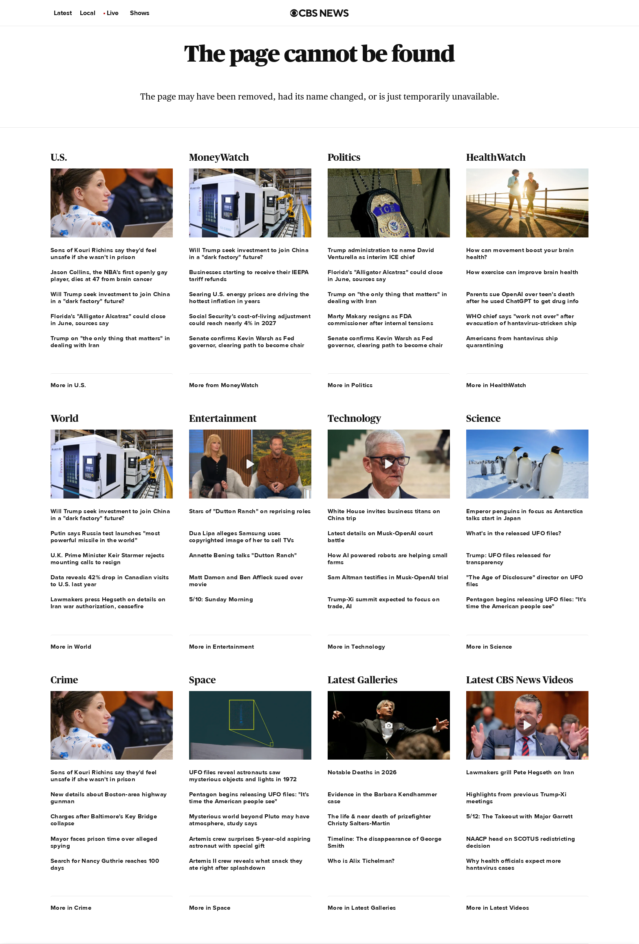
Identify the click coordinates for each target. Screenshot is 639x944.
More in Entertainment (221, 646)
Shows (140, 13)
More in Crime (71, 907)
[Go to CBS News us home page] (319, 13)
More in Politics (350, 385)
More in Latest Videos (497, 907)
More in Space (209, 907)
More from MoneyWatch (223, 385)
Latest (63, 13)
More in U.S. (68, 385)
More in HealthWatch (496, 385)
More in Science (489, 646)
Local (87, 13)
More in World (71, 646)
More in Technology (356, 646)
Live (113, 13)
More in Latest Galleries (362, 907)
